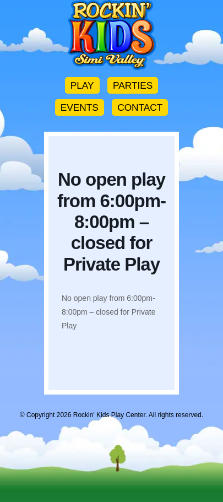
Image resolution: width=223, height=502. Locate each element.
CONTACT (139, 107)
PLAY (82, 85)
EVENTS (80, 107)
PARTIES (133, 85)
